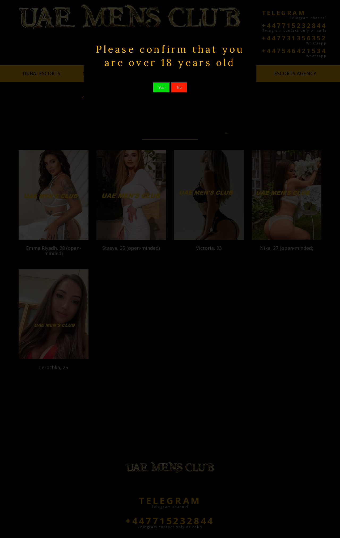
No (179, 88)
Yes (161, 88)
